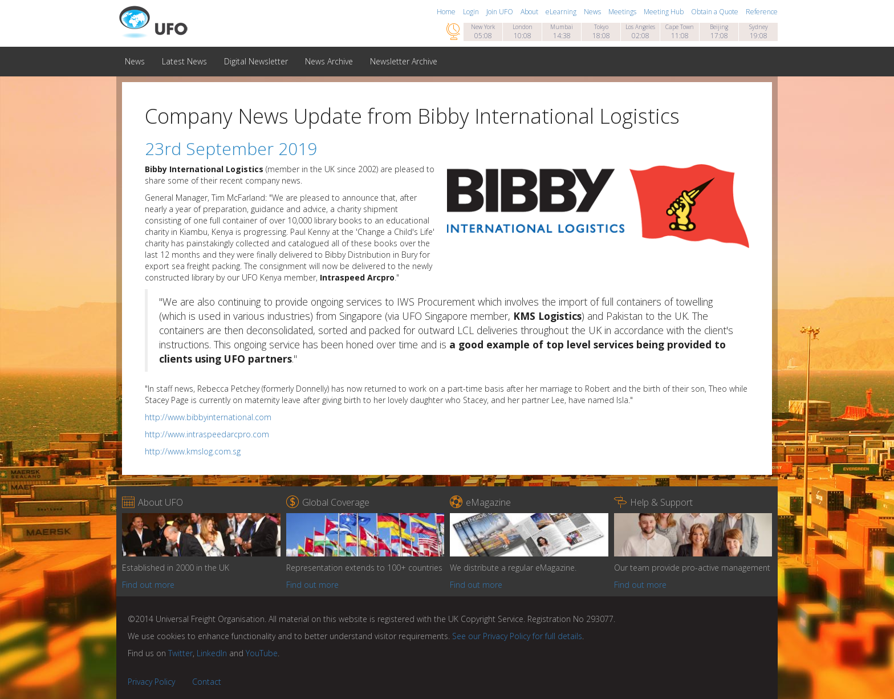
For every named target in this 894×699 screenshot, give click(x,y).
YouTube (262, 653)
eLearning (562, 12)
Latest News (184, 61)
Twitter (180, 653)
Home (447, 12)
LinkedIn (212, 653)
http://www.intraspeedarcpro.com (207, 434)
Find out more (148, 584)
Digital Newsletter (256, 61)
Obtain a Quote (715, 12)
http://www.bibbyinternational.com (208, 417)
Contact (206, 681)
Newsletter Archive (403, 61)
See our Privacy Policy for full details (517, 636)
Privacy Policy (151, 681)
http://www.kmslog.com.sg (193, 451)
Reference (762, 12)
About (530, 12)
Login (472, 12)
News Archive (329, 61)
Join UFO (500, 12)
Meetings (623, 12)
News (593, 12)
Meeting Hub (664, 12)
